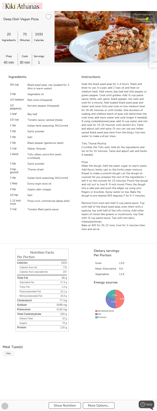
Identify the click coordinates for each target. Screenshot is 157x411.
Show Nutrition (65, 405)
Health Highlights (143, 14)
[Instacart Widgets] (79, 390)
